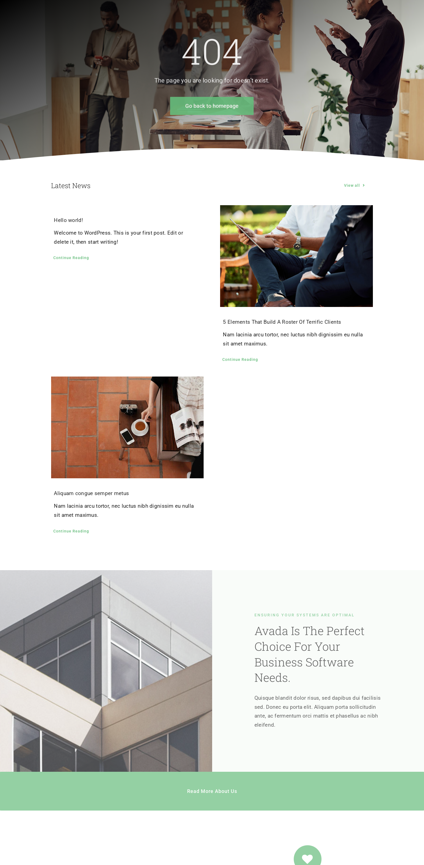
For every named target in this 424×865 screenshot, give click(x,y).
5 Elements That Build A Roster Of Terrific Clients (282, 322)
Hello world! (68, 220)
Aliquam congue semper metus (91, 493)
